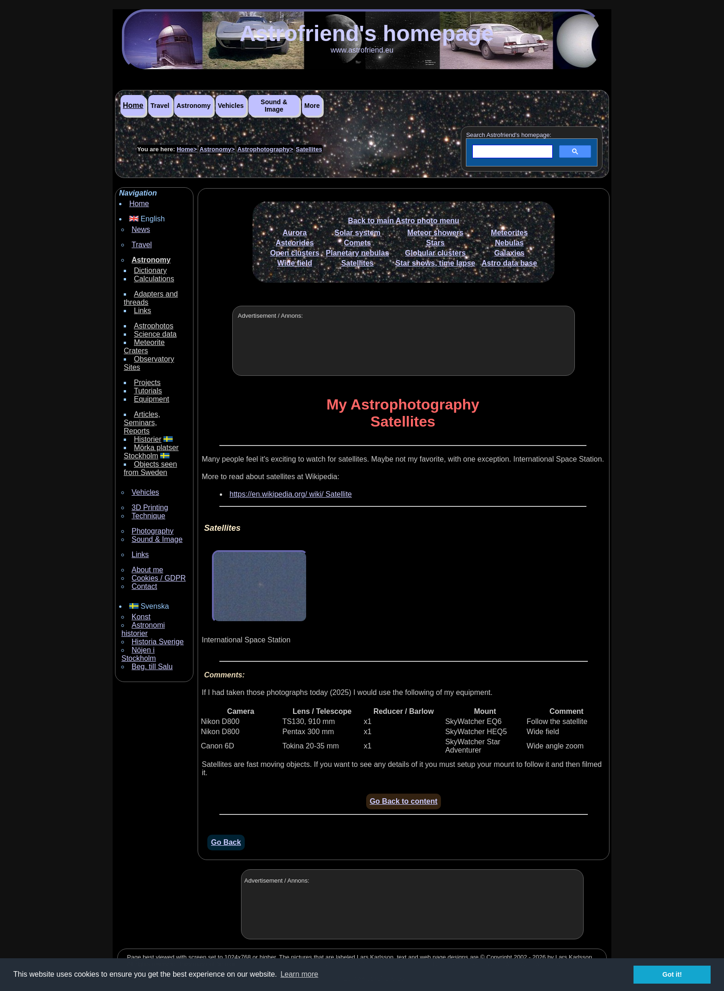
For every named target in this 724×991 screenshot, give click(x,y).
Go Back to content (404, 801)
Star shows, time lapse (436, 263)
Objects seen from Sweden (150, 468)
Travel (160, 105)
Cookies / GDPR (159, 578)
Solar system (357, 233)
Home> (187, 149)
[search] (511, 152)
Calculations (154, 279)
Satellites (309, 149)
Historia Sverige (158, 642)
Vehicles (231, 105)
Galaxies (509, 253)
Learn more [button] (299, 974)
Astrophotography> (265, 149)
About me (147, 570)
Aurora (295, 233)
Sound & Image (274, 105)
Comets (357, 243)
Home (133, 105)
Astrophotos (153, 326)
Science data (155, 334)
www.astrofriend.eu (362, 50)
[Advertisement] (403, 349)
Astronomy (193, 105)
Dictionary (150, 270)
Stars (435, 243)
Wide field (295, 263)
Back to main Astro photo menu (403, 221)
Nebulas (509, 243)
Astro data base (509, 263)
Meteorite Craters (144, 346)
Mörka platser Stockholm (151, 452)
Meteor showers (435, 233)
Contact (144, 586)
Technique (148, 516)
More (312, 105)
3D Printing (150, 507)
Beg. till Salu (152, 667)
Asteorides (295, 243)
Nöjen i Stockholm (138, 654)
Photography (153, 531)
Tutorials (148, 391)
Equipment (151, 399)
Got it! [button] (672, 974)
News (141, 229)
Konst (141, 617)
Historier (148, 439)
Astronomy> (217, 149)
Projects (147, 382)
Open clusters (295, 253)
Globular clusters (435, 253)
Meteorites (509, 233)
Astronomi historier (143, 629)
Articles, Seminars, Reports (142, 422)
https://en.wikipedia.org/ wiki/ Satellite (290, 494)
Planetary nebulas (357, 253)
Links (142, 311)
